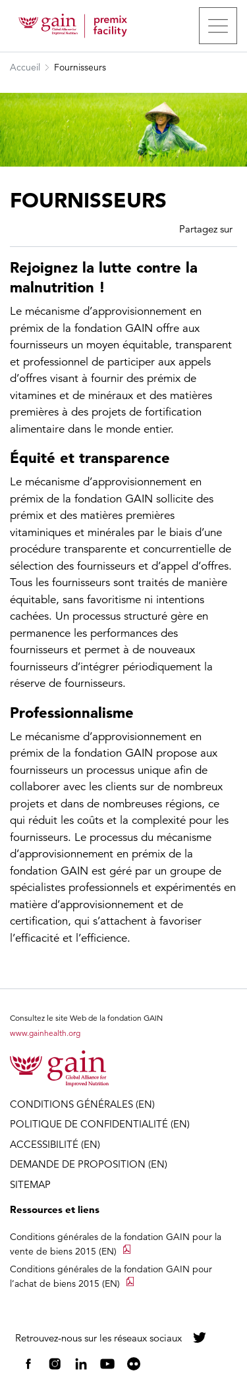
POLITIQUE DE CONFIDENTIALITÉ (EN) (100, 1124)
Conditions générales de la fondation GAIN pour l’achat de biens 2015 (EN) (111, 1276)
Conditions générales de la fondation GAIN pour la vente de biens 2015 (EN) (115, 1244)
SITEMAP (30, 1184)
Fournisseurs (80, 67)
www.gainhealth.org (45, 1033)
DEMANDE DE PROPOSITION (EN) (88, 1164)
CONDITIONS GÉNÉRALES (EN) (82, 1104)
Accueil (25, 67)
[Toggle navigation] (218, 25)
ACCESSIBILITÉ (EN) (55, 1144)
